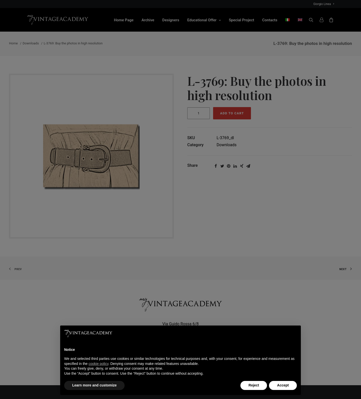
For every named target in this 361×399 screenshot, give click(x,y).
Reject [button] (253, 385)
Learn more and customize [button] (94, 385)
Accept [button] (283, 385)
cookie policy (98, 364)
